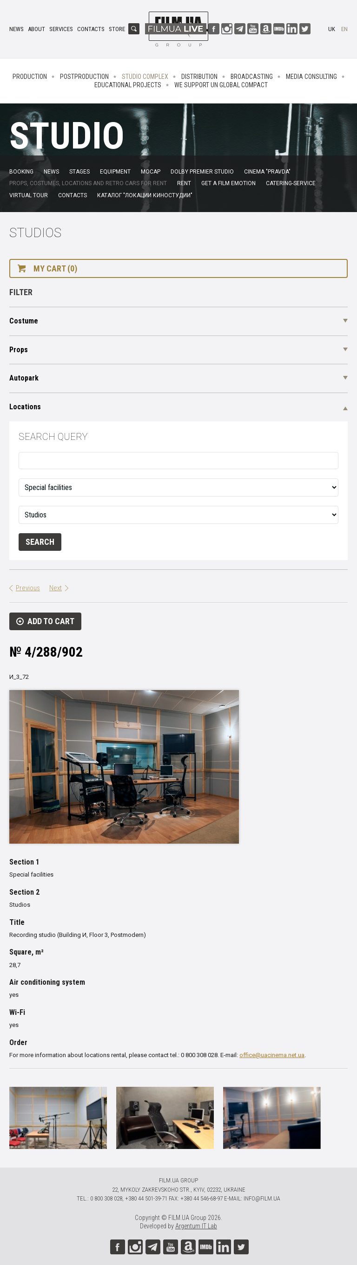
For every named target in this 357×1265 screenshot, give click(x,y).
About (36, 29)
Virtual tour (28, 195)
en (344, 29)
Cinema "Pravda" (267, 171)
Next (55, 588)
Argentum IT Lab (196, 1226)
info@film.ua (262, 1198)
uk (331, 29)
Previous (28, 588)
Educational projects (127, 85)
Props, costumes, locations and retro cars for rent (88, 183)
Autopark (24, 378)
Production (30, 76)
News (16, 29)
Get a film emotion (228, 183)
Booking (21, 171)
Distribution (199, 76)
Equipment (115, 171)
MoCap (150, 171)
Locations (25, 406)
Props (18, 349)
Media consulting (311, 76)
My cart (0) (55, 268)
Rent (184, 183)
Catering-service (291, 183)
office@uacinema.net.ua (271, 1055)
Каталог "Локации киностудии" (144, 195)
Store (117, 29)
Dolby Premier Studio (202, 171)
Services (61, 29)
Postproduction (84, 76)
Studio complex (145, 76)
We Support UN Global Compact (221, 85)
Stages (79, 171)
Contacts (91, 29)
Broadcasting (252, 76)
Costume (23, 320)
